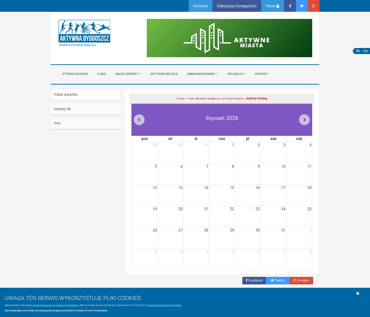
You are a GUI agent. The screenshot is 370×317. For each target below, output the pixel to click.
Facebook (254, 280)
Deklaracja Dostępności (236, 5)
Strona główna (75, 74)
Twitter (278, 280)
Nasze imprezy (128, 74)
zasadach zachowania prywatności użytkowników (55, 305)
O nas (101, 74)
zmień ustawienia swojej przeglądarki (164, 305)
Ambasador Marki (202, 74)
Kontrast (200, 5)
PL (358, 51)
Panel (272, 5)
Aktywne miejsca (164, 74)
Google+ (301, 280)
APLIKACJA (236, 74)
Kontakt (261, 74)
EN (365, 51)
